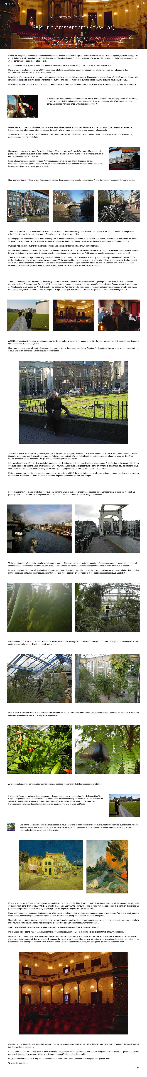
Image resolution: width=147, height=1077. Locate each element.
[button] (144, 3)
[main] (73, 24)
